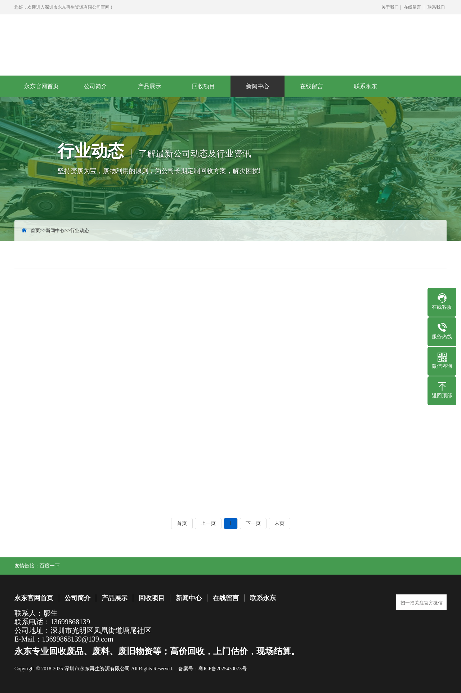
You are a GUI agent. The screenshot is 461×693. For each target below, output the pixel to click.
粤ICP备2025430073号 (222, 668)
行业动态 (79, 230)
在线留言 (412, 7)
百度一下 (50, 566)
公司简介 (95, 86)
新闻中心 (257, 86)
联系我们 (436, 7)
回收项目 (203, 86)
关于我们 (390, 7)
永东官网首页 (41, 86)
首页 (35, 230)
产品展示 (149, 86)
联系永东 (365, 86)
